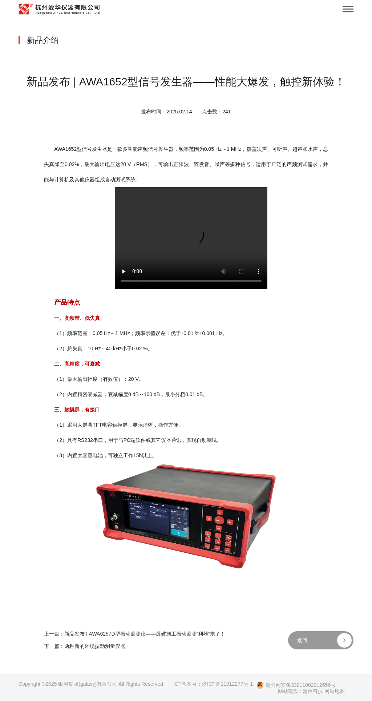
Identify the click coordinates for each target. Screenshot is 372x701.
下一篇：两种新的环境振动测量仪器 (84, 646)
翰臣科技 (313, 691)
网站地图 (334, 691)
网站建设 (288, 691)
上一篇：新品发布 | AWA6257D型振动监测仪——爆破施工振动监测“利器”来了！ (134, 633)
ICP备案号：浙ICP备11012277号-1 (213, 683)
